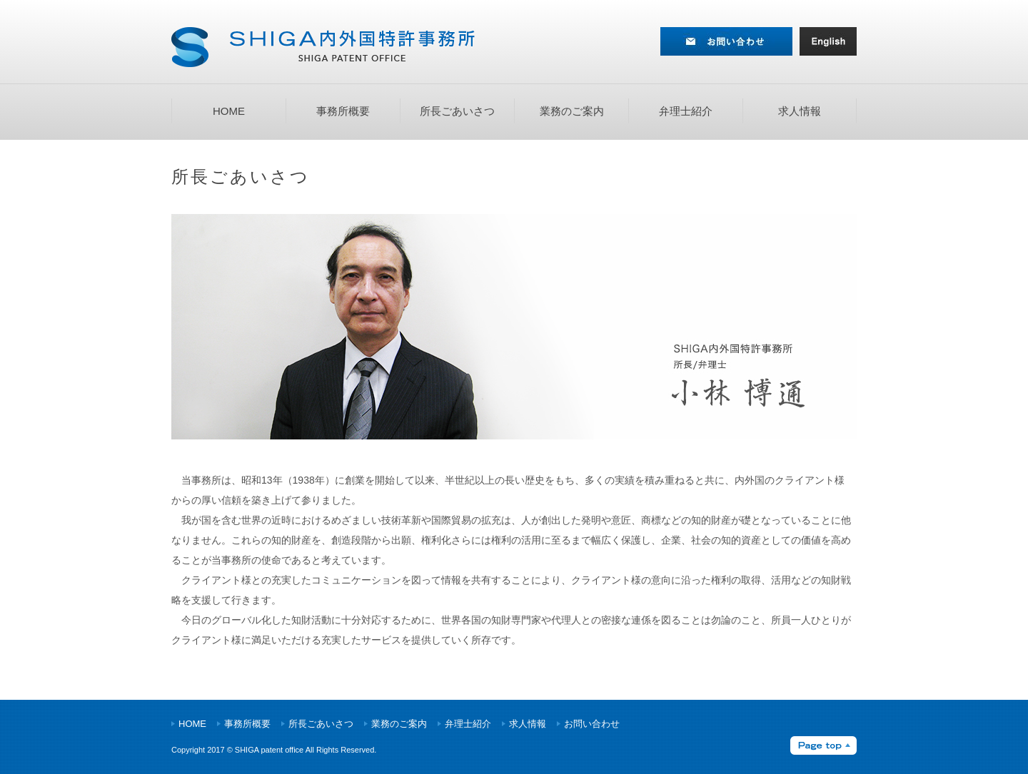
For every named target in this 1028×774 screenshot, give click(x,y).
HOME (229, 111)
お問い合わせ (592, 723)
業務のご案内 (572, 111)
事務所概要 (343, 111)
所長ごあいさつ (457, 111)
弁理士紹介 (685, 111)
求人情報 (799, 111)
